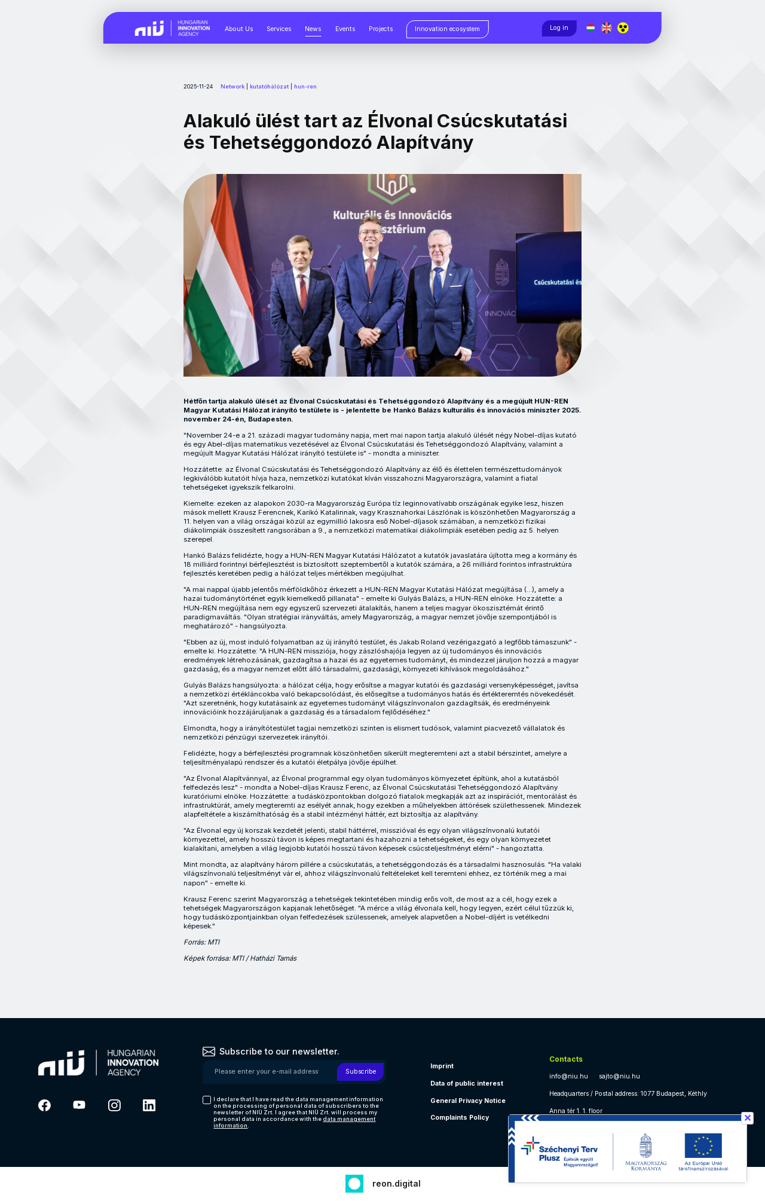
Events (345, 29)
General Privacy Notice (468, 1101)
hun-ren (305, 86)
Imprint (442, 1066)
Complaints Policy (459, 1117)
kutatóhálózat (269, 86)
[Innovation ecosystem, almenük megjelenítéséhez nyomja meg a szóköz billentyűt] (447, 29)
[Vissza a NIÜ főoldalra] (172, 27)
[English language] (607, 27)
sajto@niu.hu (619, 1076)
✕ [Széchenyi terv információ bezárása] (747, 1118)
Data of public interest (466, 1083)
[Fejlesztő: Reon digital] (382, 1182)
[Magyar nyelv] (591, 27)
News (313, 29)
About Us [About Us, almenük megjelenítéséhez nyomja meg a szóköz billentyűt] (239, 29)
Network (232, 86)
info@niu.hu (568, 1076)
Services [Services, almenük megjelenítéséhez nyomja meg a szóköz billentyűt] (279, 29)
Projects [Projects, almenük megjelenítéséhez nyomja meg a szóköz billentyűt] (381, 29)
